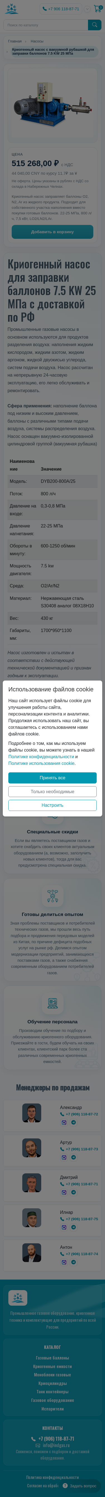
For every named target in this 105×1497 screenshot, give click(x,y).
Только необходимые (52, 791)
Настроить (52, 805)
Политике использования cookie (41, 763)
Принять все (52, 777)
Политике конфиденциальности (41, 756)
